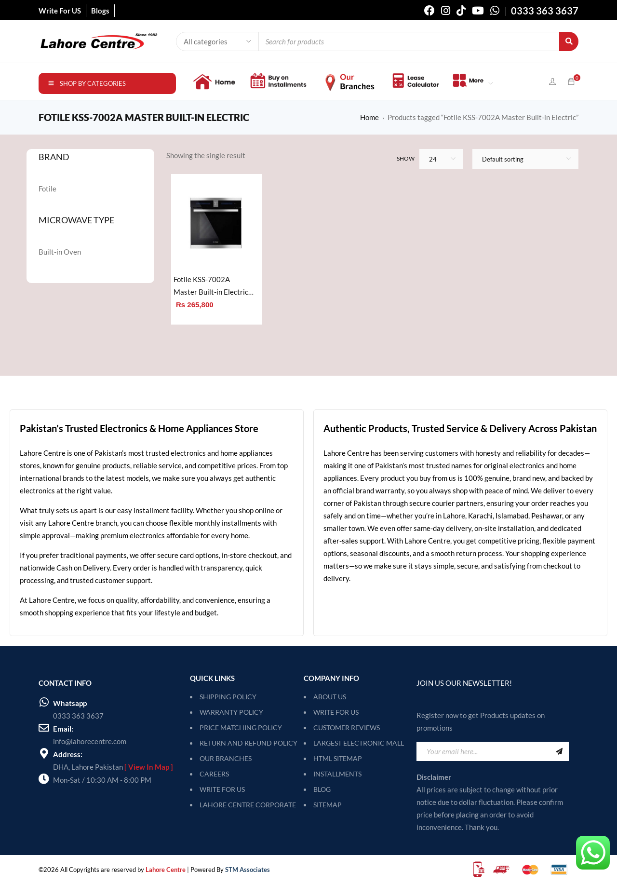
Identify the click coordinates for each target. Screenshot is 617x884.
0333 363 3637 (78, 715)
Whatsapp (70, 703)
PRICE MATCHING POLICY (241, 727)
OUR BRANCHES (226, 758)
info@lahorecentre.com (89, 741)
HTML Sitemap (337, 758)
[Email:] (44, 727)
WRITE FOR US (222, 789)
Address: (67, 754)
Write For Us (336, 712)
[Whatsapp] (44, 702)
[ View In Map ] (148, 766)
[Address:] (44, 753)
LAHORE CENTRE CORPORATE (248, 805)
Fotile (47, 188)
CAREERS (214, 774)
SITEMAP (327, 805)
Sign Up (559, 751)
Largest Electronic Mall (358, 743)
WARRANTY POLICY (231, 712)
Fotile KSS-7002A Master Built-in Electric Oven (211, 286)
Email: (63, 728)
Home (369, 117)
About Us (329, 697)
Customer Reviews (346, 727)
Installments (337, 774)
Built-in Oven (60, 251)
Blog (322, 789)
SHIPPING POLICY (228, 697)
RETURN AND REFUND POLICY (248, 743)
